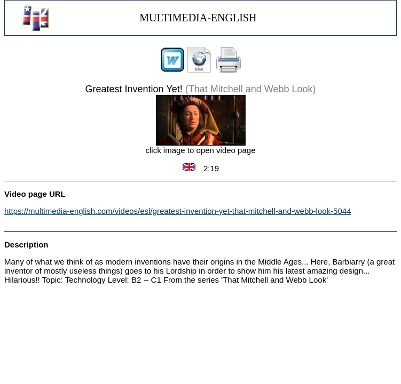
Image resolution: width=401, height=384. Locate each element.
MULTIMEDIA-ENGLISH (197, 17)
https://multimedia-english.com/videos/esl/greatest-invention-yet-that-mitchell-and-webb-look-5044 (177, 210)
